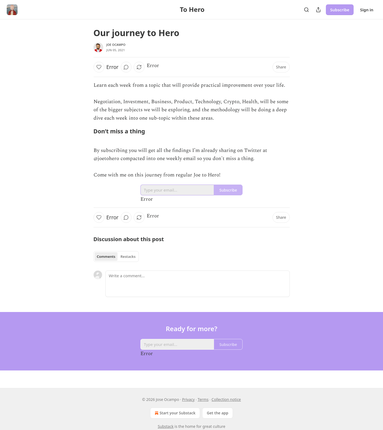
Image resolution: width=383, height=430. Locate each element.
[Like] (99, 67)
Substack (166, 426)
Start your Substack (174, 413)
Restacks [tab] (128, 256)
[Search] (306, 9)
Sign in (366, 9)
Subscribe (339, 9)
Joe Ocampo (116, 45)
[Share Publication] (318, 9)
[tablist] (116, 256)
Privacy (188, 399)
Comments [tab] (106, 256)
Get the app (217, 412)
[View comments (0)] (126, 67)
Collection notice (226, 399)
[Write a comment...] (197, 284)
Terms (203, 399)
